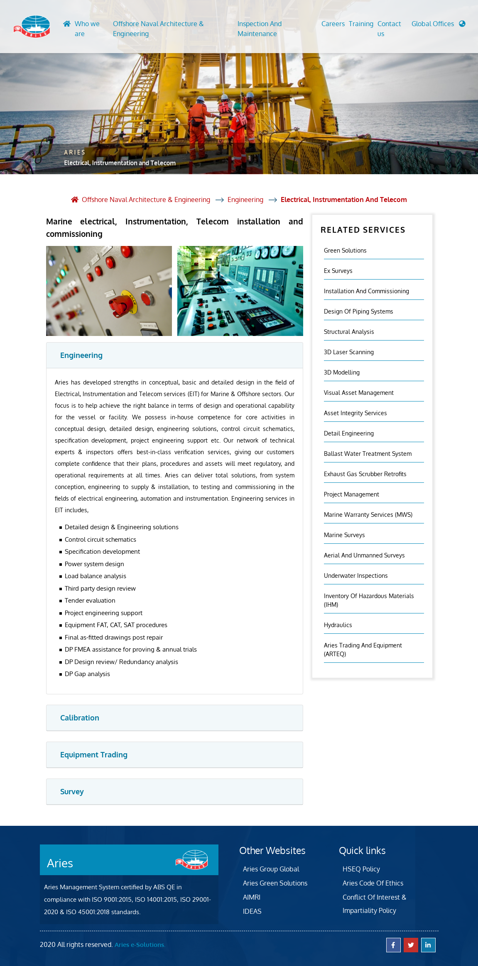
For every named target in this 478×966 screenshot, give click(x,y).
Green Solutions (345, 250)
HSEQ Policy (361, 869)
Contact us (389, 28)
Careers (333, 23)
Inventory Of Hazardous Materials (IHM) (369, 600)
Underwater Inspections (356, 575)
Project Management (351, 494)
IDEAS (252, 911)
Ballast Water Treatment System (368, 453)
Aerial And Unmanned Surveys (364, 555)
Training (361, 23)
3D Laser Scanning (349, 351)
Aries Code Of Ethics (373, 883)
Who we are (87, 28)
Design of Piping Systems (358, 311)
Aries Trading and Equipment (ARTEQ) (363, 649)
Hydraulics (338, 624)
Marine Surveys (344, 534)
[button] (438, 25)
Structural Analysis (349, 331)
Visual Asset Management (359, 392)
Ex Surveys (338, 270)
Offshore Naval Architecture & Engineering (158, 28)
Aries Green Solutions (275, 883)
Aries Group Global (271, 869)
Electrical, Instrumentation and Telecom (344, 199)
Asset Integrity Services (355, 412)
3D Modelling (342, 372)
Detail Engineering (349, 433)
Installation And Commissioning (366, 290)
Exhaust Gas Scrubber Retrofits (365, 473)
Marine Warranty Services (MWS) (368, 514)
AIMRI (251, 897)
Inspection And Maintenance (260, 28)
